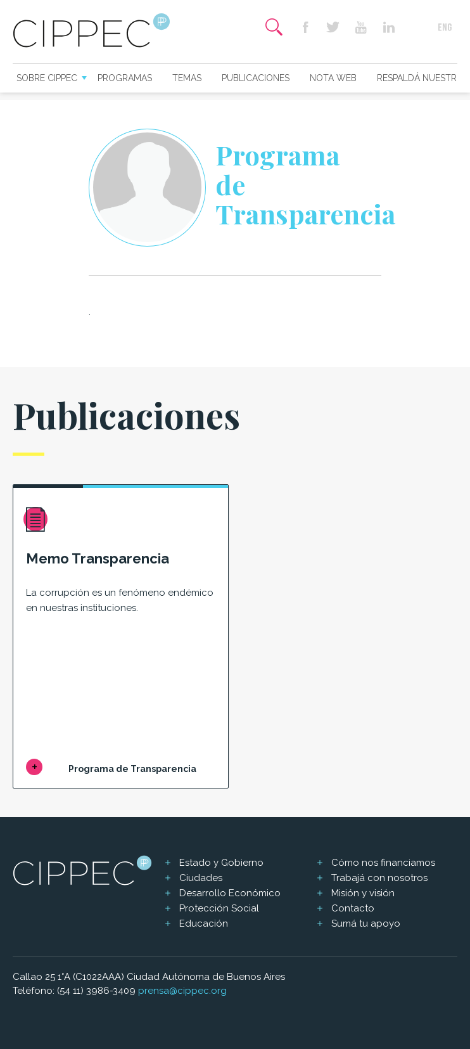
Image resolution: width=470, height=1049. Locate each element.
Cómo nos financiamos (383, 862)
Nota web (333, 78)
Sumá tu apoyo (365, 923)
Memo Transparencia (97, 558)
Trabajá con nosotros (379, 878)
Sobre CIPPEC (46, 78)
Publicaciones (255, 78)
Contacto (352, 908)
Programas (125, 78)
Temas (186, 78)
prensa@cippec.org (182, 990)
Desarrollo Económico (230, 893)
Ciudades (200, 878)
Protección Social (219, 908)
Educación (203, 923)
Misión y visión (363, 893)
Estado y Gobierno (221, 862)
